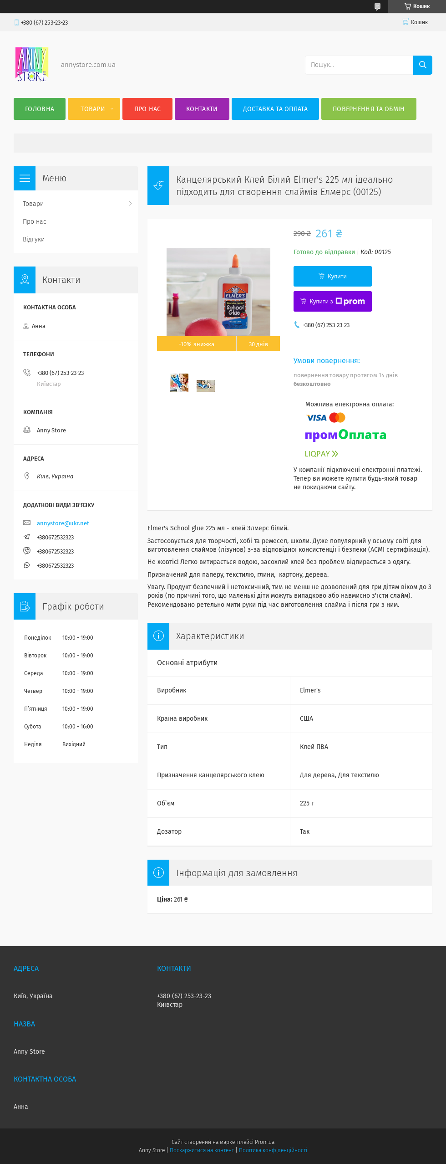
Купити (337, 276)
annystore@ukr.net (63, 523)
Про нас (147, 109)
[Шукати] (422, 65)
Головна (39, 109)
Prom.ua (264, 1142)
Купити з (337, 301)
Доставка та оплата (275, 109)
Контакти (202, 109)
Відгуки (34, 239)
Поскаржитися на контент (202, 1150)
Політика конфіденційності (273, 1150)
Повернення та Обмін (369, 109)
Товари (93, 109)
